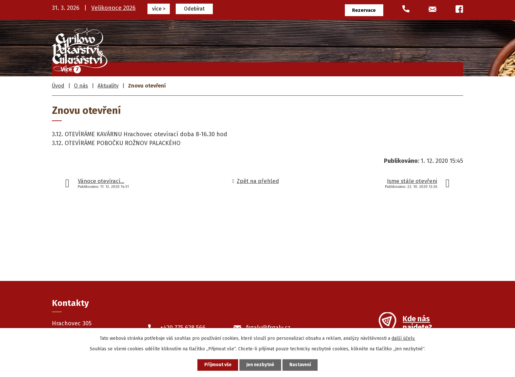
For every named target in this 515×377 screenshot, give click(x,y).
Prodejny (373, 67)
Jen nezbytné (260, 365)
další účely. (403, 338)
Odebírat (194, 9)
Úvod (179, 67)
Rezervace (364, 10)
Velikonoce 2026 (113, 8)
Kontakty (443, 67)
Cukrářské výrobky (258, 67)
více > (159, 9)
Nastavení (300, 365)
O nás (407, 67)
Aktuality (108, 86)
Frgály (210, 67)
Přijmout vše (217, 365)
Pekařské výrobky (322, 67)
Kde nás (417, 324)
